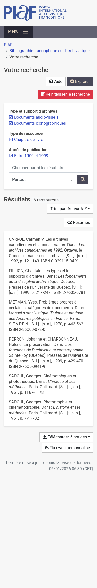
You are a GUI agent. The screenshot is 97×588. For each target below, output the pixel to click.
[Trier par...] (70, 209)
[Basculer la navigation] (18, 32)
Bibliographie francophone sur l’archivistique (50, 50)
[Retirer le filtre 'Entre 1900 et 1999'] (31, 155)
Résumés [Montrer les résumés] (78, 222)
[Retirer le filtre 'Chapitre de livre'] (28, 139)
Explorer (80, 81)
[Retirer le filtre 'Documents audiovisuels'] (36, 117)
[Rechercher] (82, 179)
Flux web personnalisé (67, 447)
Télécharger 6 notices (65, 437)
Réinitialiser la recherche (65, 94)
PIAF (8, 44)
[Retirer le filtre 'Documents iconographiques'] (40, 123)
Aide (55, 81)
